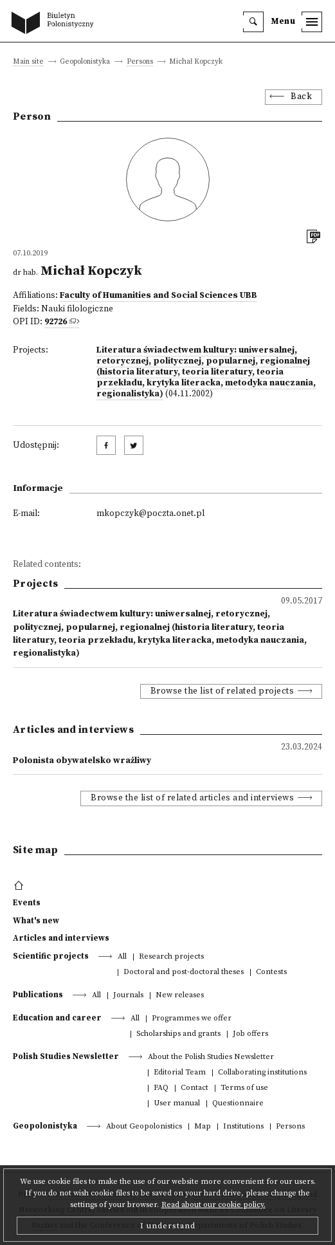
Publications (38, 995)
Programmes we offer (191, 1018)
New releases (180, 995)
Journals (128, 995)
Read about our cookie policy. (213, 1205)
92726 (55, 322)
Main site (28, 62)
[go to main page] (55, 24)
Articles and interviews (61, 938)
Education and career (57, 1018)
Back (301, 96)
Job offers (250, 1034)
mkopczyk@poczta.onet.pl (150, 513)
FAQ (161, 1088)
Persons (140, 62)
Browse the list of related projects (222, 691)
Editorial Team (180, 1072)
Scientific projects (51, 956)
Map (202, 1126)
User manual (177, 1103)
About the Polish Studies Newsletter (211, 1057)
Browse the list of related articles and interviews (192, 798)
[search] (253, 22)
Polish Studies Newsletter (66, 1056)
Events (27, 903)
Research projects (171, 957)
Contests (271, 972)
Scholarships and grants (178, 1034)
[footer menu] (20, 886)
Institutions (243, 1126)
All (122, 957)
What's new (36, 921)
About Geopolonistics (144, 1126)
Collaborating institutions (262, 1072)
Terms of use (244, 1088)
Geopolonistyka (45, 1126)
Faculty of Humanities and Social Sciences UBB (158, 295)
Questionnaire (238, 1103)
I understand (167, 1226)
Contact (194, 1088)
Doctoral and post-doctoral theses (183, 972)
